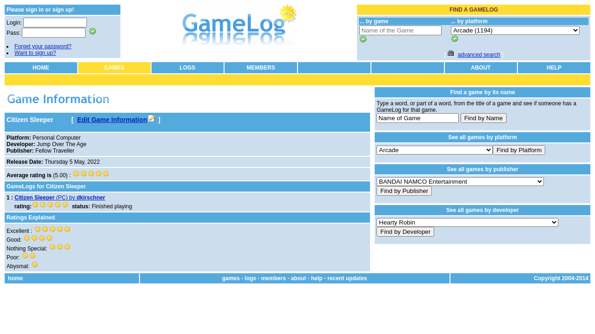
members (273, 278)
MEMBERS (260, 67)
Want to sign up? (35, 53)
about (298, 278)
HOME (41, 67)
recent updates (347, 278)
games (231, 278)
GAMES (114, 67)
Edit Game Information (115, 119)
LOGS (187, 67)
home (15, 278)
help (317, 278)
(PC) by (59, 197)
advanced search (479, 54)
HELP (554, 67)
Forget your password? (43, 46)
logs (250, 278)
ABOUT (481, 67)
